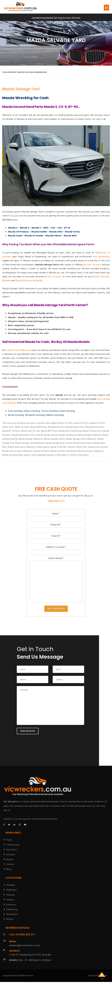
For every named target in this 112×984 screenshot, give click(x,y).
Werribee (10, 885)
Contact (10, 864)
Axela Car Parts (81, 423)
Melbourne (11, 890)
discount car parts (92, 265)
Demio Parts (8, 427)
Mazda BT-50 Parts (11, 431)
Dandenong (12, 909)
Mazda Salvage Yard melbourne (29, 443)
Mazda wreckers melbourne (91, 451)
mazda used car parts (98, 447)
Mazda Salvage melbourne (31, 439)
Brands (9, 859)
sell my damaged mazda (42, 455)
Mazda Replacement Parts (24, 435)
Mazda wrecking (9, 455)
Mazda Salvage (43, 435)
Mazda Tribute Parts (77, 447)
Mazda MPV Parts (49, 431)
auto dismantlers (101, 257)
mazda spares (43, 447)
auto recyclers (55, 277)
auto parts (31, 423)
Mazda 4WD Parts (38, 427)
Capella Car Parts (97, 423)
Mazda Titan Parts (58, 447)
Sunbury (10, 900)
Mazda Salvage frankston (89, 435)
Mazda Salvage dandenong (63, 435)
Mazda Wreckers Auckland (28, 281)
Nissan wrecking (16, 415)
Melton (9, 919)
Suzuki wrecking (67, 411)
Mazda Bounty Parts (94, 427)
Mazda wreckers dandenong (63, 451)
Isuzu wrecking (15, 411)
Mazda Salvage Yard (21, 89)
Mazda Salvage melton (54, 439)
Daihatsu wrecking (55, 415)
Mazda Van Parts (41, 451)
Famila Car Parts (22, 427)
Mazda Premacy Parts (92, 431)
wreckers (41, 423)
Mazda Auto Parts (56, 427)
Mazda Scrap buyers (82, 443)
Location (10, 855)
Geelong (10, 895)
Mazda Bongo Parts (75, 427)
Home (9, 840)
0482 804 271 (56, 501)
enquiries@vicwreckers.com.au (24, 943)
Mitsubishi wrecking (34, 415)
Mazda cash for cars (30, 431)
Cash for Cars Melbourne (18, 350)
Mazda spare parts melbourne (22, 447)
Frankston (11, 905)
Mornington (12, 914)
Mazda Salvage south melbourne (81, 439)
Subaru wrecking (32, 411)
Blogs (9, 869)
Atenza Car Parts (65, 423)
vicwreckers (83, 455)
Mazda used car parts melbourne (17, 451)
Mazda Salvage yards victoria (58, 443)
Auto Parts (11, 850)
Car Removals (12, 845)
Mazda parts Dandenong (69, 431)
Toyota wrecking (49, 411)
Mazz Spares (24, 455)
